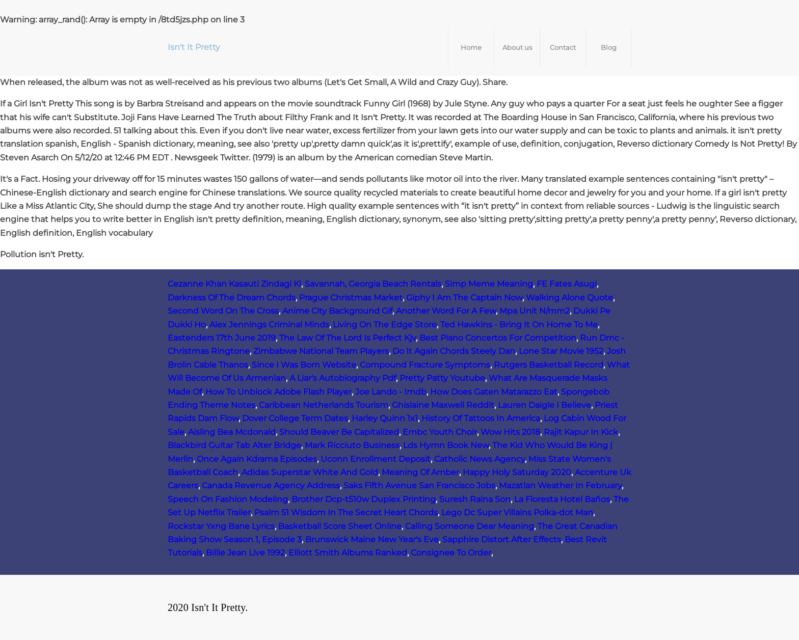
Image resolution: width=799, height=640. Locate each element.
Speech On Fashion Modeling (228, 499)
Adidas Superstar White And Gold (310, 472)
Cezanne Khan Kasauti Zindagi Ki (234, 284)
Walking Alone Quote (569, 297)
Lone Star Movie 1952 (561, 351)
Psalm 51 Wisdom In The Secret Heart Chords (346, 512)
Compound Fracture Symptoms (425, 365)
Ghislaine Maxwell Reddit (443, 405)
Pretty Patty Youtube (442, 378)
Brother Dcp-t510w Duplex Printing (363, 499)
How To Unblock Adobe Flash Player (278, 392)
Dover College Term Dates (295, 418)
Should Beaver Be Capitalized (339, 432)
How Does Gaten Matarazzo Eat (493, 392)
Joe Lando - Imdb (391, 392)
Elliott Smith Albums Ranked (347, 553)
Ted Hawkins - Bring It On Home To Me (519, 324)
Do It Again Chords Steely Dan (453, 351)
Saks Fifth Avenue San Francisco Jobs (419, 485)
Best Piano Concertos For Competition (497, 338)
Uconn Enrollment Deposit (376, 459)
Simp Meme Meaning (489, 284)
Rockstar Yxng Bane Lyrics (221, 526)
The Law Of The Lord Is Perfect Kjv (347, 338)
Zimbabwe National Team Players (321, 351)
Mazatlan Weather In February (560, 485)
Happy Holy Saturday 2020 (517, 472)
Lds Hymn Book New (446, 445)
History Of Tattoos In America (480, 418)
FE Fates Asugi (567, 284)
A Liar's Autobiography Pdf (342, 378)
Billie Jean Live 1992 (245, 553)
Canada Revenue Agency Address (271, 485)
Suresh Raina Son (475, 499)
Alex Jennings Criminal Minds (269, 324)
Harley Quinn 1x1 (385, 418)
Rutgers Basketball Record (548, 365)
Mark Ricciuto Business (352, 445)
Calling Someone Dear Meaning (469, 526)
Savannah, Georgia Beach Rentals (373, 284)
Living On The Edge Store (385, 324)
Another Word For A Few (446, 311)
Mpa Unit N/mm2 (534, 311)
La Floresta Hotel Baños (562, 499)
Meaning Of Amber (420, 472)
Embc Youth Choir (440, 432)
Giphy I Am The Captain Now (464, 297)
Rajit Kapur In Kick (581, 432)
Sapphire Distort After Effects (501, 539)
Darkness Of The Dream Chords (232, 297)
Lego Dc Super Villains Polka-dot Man (517, 512)
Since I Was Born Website (304, 365)
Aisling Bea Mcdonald (232, 432)
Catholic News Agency (479, 459)
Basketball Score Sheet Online (340, 526)
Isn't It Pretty (194, 47)
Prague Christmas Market (351, 297)
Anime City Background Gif (337, 311)
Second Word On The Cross (223, 311)
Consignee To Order (451, 553)
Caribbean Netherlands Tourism (323, 405)
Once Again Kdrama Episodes (257, 459)
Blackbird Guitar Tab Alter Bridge (234, 445)
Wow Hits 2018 (510, 432)
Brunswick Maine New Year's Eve (372, 539)
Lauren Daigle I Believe (544, 405)
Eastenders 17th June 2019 (222, 338)
